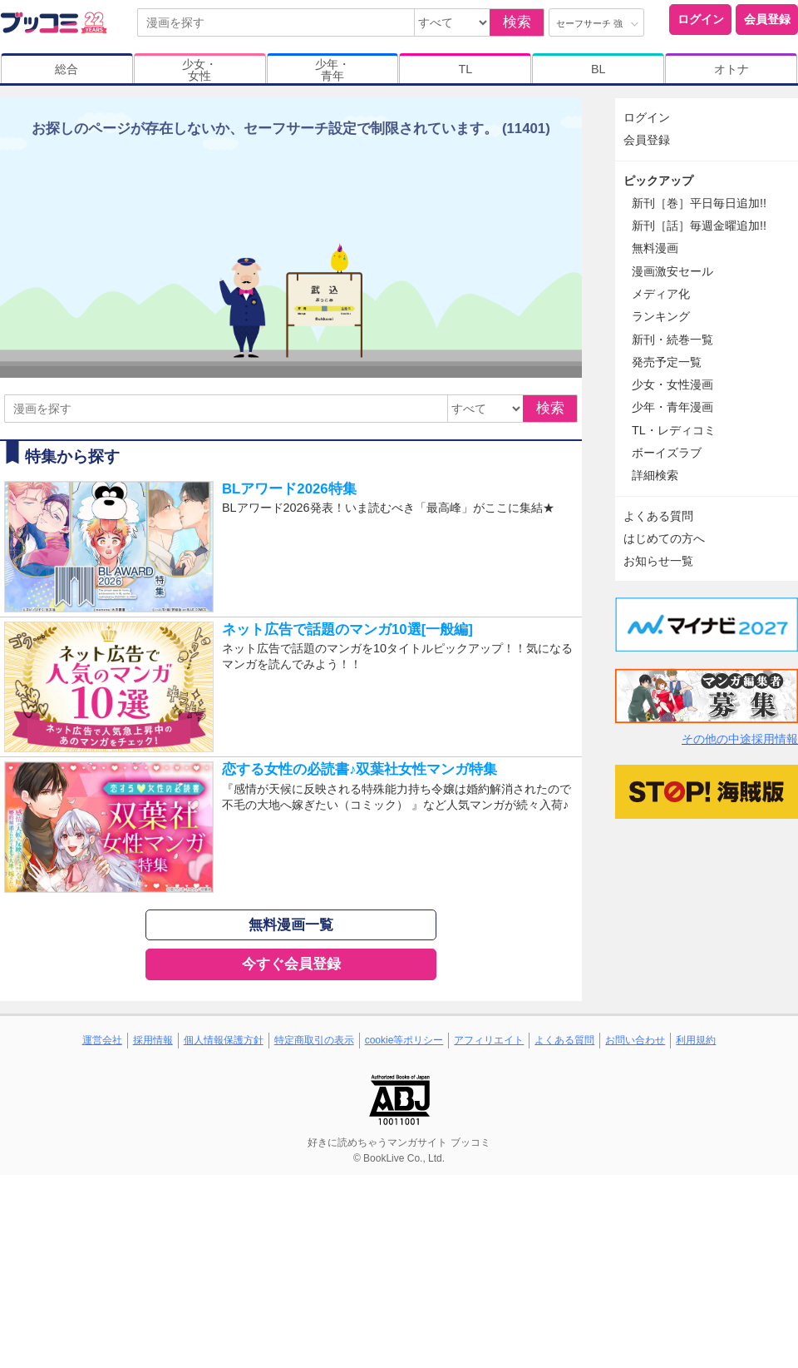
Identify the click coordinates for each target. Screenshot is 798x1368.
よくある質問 (658, 516)
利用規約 (696, 1040)
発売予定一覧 (667, 362)
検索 (517, 22)
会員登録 (767, 19)
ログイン (700, 19)
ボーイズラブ (667, 452)
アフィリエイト (489, 1040)
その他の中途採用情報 (740, 739)
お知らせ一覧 (658, 561)
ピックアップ (658, 180)
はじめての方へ (664, 538)
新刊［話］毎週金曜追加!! (699, 225)
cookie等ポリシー (404, 1040)
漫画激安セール (672, 271)
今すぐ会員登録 (291, 964)
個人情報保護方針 (224, 1040)
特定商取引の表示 (314, 1040)
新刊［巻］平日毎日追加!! (699, 203)
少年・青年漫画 (672, 407)
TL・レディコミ (674, 430)
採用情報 (153, 1040)
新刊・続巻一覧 (672, 339)
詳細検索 (655, 475)
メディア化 (661, 293)
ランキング (661, 316)
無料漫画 (655, 248)
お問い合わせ (635, 1040)
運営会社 (102, 1040)
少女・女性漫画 (672, 384)
